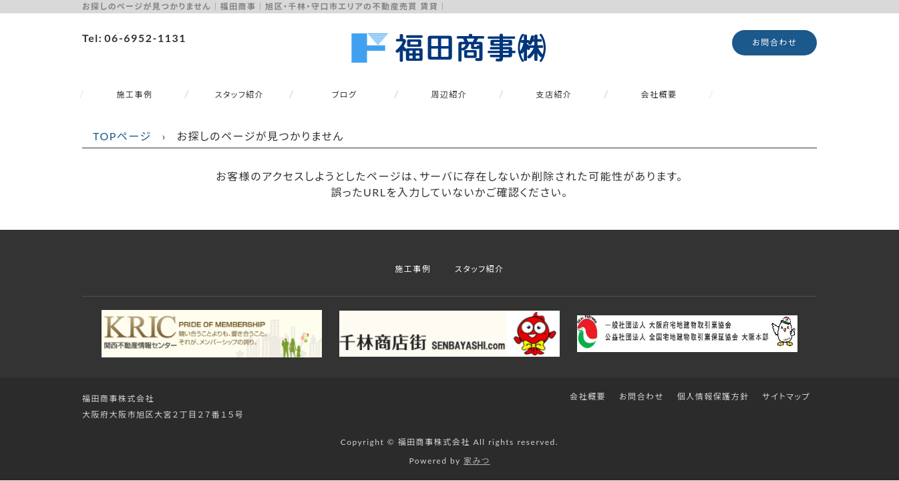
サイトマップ (786, 396)
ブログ (344, 95)
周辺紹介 (449, 95)
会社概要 (659, 95)
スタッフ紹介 (239, 95)
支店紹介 (554, 95)
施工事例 (134, 95)
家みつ (477, 461)
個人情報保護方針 (713, 396)
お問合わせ (774, 42)
